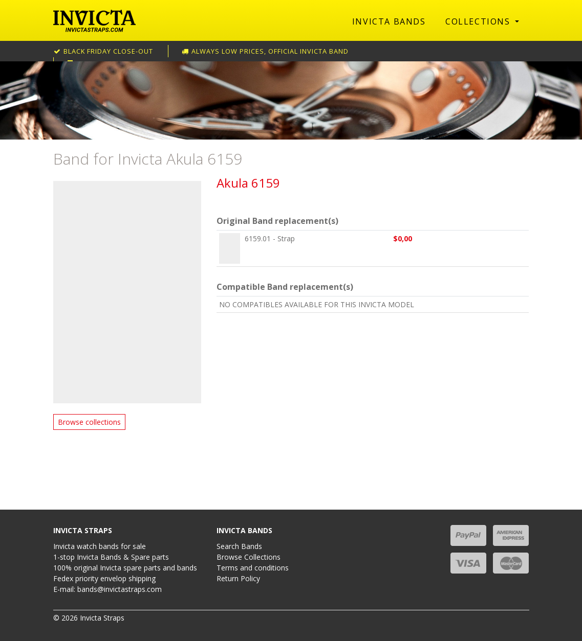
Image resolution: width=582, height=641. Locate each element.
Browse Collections (249, 557)
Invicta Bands (389, 21)
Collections (479, 21)
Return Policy (238, 578)
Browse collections (89, 422)
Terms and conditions (253, 568)
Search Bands (239, 546)
